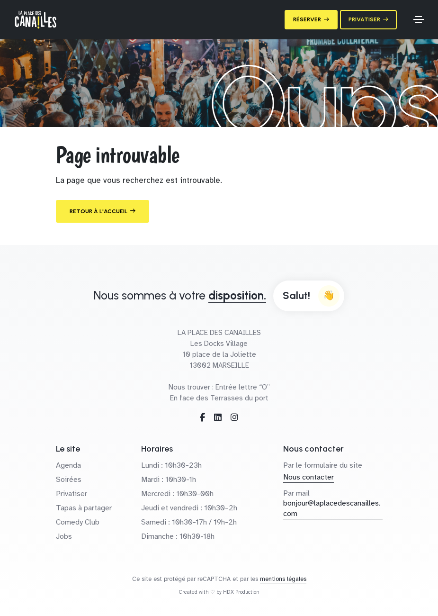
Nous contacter (308, 477)
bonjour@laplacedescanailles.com (332, 508)
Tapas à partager (84, 508)
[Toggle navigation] (418, 19)
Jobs (64, 536)
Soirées (68, 479)
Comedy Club (77, 522)
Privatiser (71, 493)
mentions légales (283, 579)
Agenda (68, 465)
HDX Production (241, 592)
